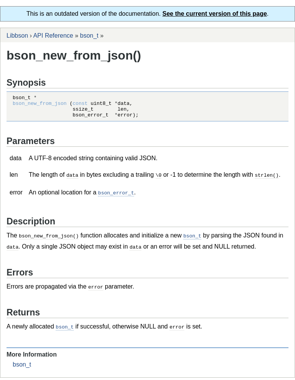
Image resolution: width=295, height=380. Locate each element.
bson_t (89, 35)
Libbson (17, 35)
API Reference (53, 35)
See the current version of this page (214, 13)
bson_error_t (116, 196)
